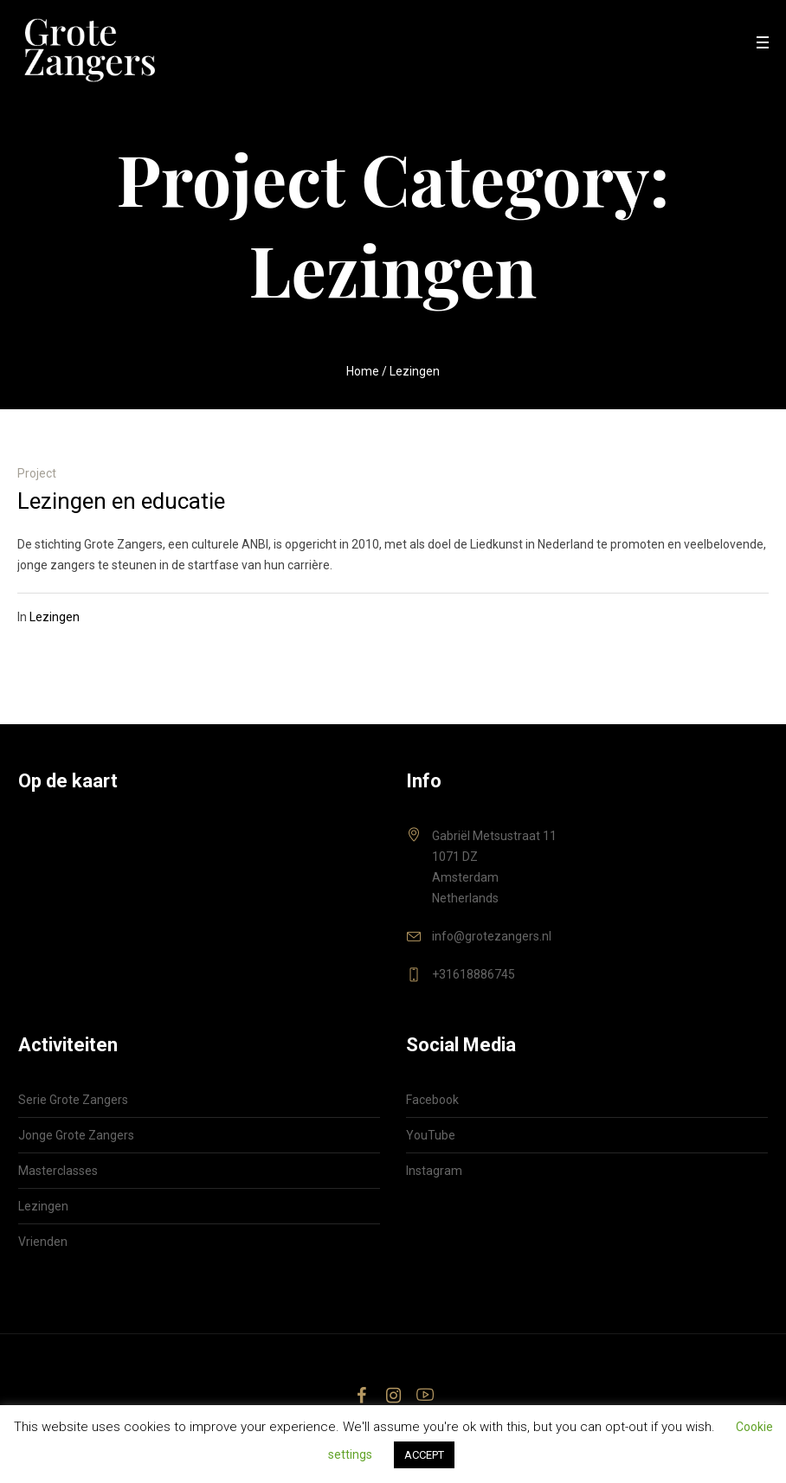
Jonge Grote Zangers (76, 1135)
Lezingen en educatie (121, 501)
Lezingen (54, 617)
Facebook (432, 1100)
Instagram (434, 1171)
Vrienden (43, 1242)
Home (362, 371)
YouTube (430, 1135)
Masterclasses (58, 1171)
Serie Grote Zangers (73, 1100)
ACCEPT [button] (424, 1454)
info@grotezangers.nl (491, 936)
